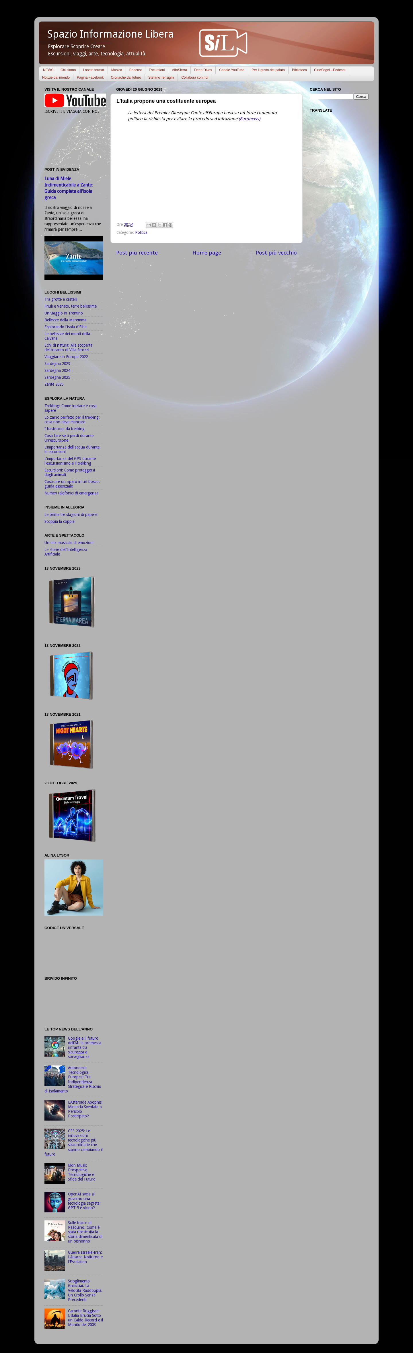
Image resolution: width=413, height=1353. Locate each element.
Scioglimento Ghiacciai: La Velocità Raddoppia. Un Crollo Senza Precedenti (85, 1290)
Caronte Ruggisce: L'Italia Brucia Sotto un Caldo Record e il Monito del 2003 (85, 1318)
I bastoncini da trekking (64, 428)
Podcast (135, 70)
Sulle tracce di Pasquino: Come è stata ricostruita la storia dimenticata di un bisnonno (85, 1232)
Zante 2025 (53, 384)
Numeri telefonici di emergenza (71, 493)
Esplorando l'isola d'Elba (65, 327)
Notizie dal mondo (56, 77)
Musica (116, 70)
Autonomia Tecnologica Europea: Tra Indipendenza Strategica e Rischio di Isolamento (72, 1079)
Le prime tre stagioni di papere (70, 514)
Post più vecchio (276, 252)
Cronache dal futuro (126, 77)
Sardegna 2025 (57, 377)
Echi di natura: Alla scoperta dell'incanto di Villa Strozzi (68, 347)
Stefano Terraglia (161, 77)
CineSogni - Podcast (329, 70)
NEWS (48, 70)
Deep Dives (203, 70)
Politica (141, 232)
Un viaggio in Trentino (63, 313)
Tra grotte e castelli (60, 299)
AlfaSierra (179, 70)
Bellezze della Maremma (65, 320)
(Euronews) (248, 118)
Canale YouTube (231, 70)
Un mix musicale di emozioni (68, 542)
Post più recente (137, 252)
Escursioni (157, 70)
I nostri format (93, 70)
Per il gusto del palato (268, 70)
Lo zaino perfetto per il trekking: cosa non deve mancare (72, 419)
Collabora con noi (194, 77)
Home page (206, 252)
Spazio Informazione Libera (110, 34)
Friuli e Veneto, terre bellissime (70, 306)
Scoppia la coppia (59, 521)
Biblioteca (299, 70)
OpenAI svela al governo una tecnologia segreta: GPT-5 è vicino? (84, 1201)
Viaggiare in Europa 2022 (66, 356)
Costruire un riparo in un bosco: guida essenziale (72, 483)
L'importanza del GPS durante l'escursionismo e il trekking (70, 460)
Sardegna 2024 (57, 370)
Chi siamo (68, 70)
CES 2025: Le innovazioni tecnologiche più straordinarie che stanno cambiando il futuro (73, 1142)
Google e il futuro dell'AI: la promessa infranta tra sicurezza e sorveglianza (84, 1047)
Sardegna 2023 (57, 363)
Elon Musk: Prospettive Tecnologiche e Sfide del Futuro (82, 1172)
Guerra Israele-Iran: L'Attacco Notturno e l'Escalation (85, 1257)
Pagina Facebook (90, 77)
